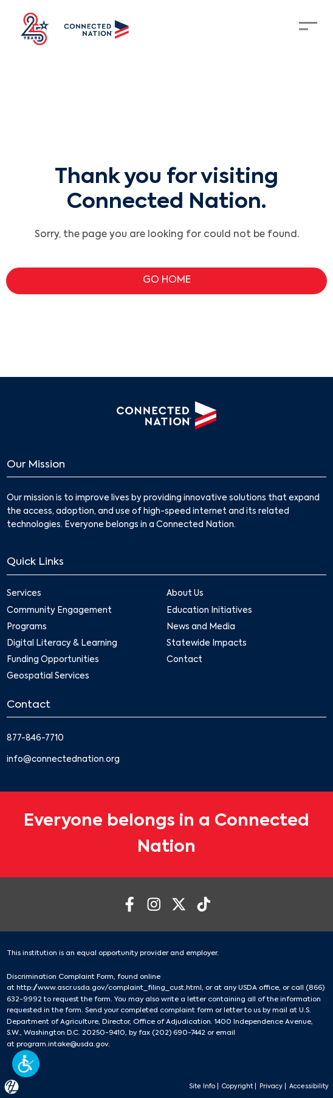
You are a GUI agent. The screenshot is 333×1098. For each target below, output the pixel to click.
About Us (185, 594)
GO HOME (167, 280)
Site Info (202, 1086)
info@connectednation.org (63, 760)
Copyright (237, 1086)
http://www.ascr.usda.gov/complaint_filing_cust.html (109, 988)
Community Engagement (59, 611)
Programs (27, 627)
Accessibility (309, 1086)
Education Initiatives (209, 611)
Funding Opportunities (53, 660)
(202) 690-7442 (178, 1033)
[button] (25, 1063)
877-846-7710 (35, 738)
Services (24, 594)
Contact (184, 660)
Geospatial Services (48, 676)
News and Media (200, 627)
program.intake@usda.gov (62, 1044)
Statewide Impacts (206, 643)
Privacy (271, 1086)
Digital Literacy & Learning (62, 643)
